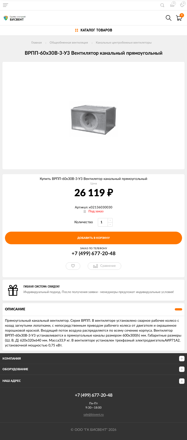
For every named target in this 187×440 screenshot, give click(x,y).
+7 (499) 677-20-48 (94, 253)
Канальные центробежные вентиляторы (124, 42)
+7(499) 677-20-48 (158, 18)
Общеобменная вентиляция (69, 42)
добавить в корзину (93, 238)
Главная (36, 42)
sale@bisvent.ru (93, 414)
